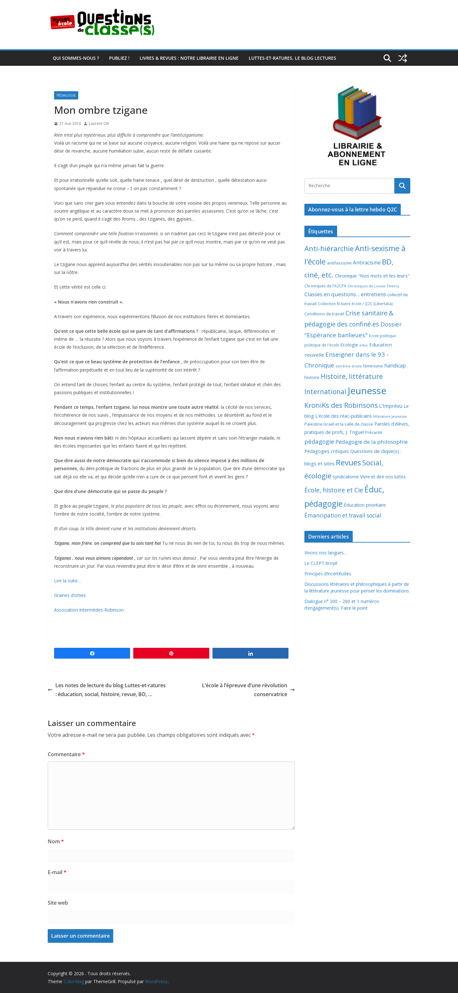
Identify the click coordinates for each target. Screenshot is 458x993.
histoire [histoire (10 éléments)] (311, 377)
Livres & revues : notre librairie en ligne (189, 58)
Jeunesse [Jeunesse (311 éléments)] (367, 390)
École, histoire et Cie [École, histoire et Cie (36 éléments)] (333, 490)
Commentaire (66, 754)
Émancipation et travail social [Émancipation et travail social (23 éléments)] (342, 515)
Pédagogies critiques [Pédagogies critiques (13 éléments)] (326, 451)
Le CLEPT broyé (320, 563)
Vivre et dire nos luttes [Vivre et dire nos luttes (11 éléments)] (383, 477)
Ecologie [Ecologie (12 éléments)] (349, 345)
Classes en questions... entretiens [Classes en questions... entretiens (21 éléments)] (345, 294)
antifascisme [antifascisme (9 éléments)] (339, 263)
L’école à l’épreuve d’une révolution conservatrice (248, 690)
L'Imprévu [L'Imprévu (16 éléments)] (390, 405)
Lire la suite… (67, 581)
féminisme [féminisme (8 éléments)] (373, 366)
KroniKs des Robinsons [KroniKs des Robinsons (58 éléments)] (341, 405)
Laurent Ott (99, 123)
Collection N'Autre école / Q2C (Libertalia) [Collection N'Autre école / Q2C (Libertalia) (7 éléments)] (355, 303)
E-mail (57, 872)
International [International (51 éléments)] (325, 391)
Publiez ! (119, 58)
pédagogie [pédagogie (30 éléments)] (319, 441)
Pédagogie (66, 95)
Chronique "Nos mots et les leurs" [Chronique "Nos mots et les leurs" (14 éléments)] (372, 275)
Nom (56, 841)
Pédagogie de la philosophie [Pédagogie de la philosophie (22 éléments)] (372, 441)
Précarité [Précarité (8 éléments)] (373, 432)
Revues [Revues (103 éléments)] (348, 462)
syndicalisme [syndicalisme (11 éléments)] (346, 477)
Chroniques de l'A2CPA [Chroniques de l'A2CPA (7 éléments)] (325, 286)
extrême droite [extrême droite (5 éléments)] (349, 366)
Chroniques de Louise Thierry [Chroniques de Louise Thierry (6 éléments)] (373, 286)
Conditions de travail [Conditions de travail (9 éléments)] (324, 314)
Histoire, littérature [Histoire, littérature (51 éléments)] (352, 376)
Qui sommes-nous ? (76, 58)
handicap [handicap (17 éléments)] (395, 365)
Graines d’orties (70, 595)
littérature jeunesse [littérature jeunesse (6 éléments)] (390, 416)
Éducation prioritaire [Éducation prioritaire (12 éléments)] (365, 505)
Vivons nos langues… (325, 553)
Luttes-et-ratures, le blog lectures (292, 58)
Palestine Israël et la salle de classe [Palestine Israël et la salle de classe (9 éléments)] (338, 424)
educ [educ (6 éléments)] (363, 345)
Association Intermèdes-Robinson (89, 610)
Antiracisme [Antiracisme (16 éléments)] (367, 262)
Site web (58, 902)
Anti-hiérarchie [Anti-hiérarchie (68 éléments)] (329, 248)
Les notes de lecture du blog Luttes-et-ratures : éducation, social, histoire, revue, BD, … (107, 690)
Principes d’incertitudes (327, 574)
